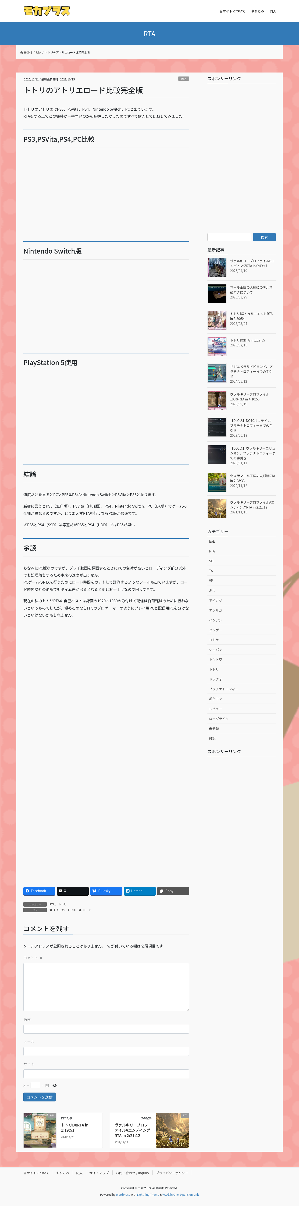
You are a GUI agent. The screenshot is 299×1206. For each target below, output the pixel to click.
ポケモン (215, 698)
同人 (79, 1172)
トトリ (62, 904)
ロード (87, 910)
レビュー (215, 708)
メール (29, 1041)
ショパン (215, 649)
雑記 (212, 738)
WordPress (123, 1194)
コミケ (214, 639)
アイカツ (215, 600)
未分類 (214, 728)
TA (211, 570)
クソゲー (215, 630)
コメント (33, 957)
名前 (27, 1019)
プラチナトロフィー (223, 689)
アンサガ (215, 610)
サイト (29, 1064)
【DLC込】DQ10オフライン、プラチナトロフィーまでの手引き (252, 425)
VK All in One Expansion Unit (180, 1194)
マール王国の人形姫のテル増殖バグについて (251, 289)
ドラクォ (215, 679)
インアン (215, 620)
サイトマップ (99, 1172)
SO (211, 561)
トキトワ (215, 659)
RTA (183, 78)
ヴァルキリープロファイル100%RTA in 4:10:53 (249, 396)
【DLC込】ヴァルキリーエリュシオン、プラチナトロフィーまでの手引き (253, 453)
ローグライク (219, 718)
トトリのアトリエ (64, 910)
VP (211, 580)
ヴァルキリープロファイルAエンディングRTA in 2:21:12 (132, 1130)
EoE (212, 541)
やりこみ (62, 1172)
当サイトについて (36, 1172)
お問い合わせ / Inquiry (132, 1172)
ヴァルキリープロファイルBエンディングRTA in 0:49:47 (252, 263)
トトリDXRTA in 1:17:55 (247, 340)
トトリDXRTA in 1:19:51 (75, 1127)
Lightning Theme (148, 1194)
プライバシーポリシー (172, 1172)
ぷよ (212, 590)
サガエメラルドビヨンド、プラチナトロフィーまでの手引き (251, 371)
